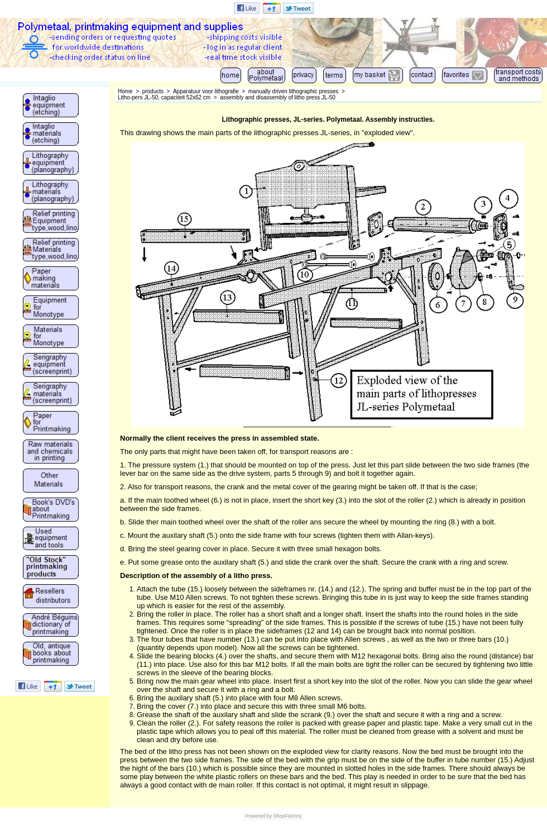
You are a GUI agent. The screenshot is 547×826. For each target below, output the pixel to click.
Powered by (258, 816)
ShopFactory (287, 816)
